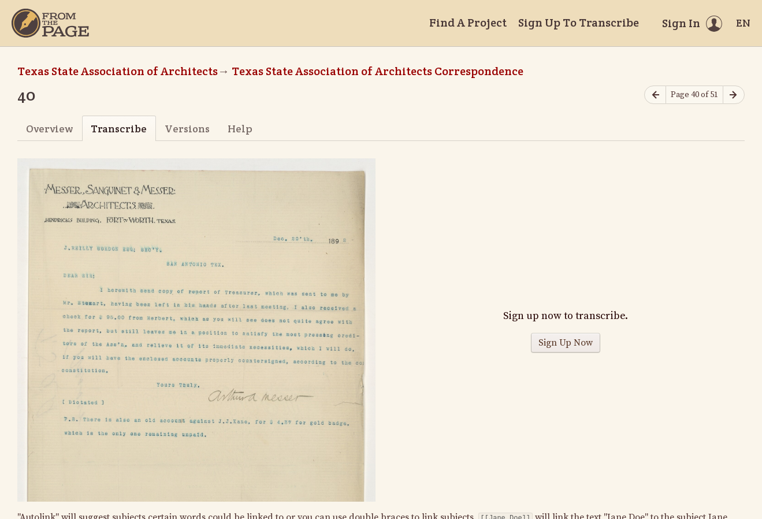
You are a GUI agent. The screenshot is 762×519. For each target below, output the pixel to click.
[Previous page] (655, 95)
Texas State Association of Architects (117, 71)
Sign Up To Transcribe (578, 22)
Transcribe (119, 128)
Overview (49, 128)
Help (240, 128)
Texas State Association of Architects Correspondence (377, 71)
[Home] (50, 23)
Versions (187, 128)
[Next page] (734, 95)
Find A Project (468, 22)
